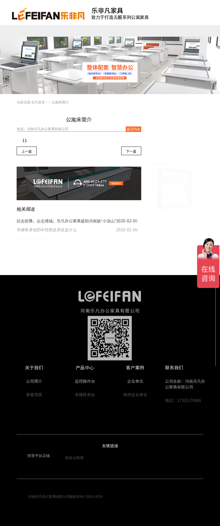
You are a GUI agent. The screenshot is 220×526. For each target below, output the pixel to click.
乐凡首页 (12, 31)
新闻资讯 (182, 31)
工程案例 (133, 31)
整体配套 (109, 31)
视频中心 (157, 31)
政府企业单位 (135, 396)
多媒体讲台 (85, 396)
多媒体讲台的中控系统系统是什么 (47, 231)
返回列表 (133, 129)
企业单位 (135, 383)
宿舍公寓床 (74, 459)
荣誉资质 (34, 396)
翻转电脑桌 (85, 31)
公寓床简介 (60, 102)
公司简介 (34, 383)
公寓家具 (60, 31)
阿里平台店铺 (39, 457)
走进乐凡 (206, 31)
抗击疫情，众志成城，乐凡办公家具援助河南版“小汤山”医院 (70, 222)
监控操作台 (37, 31)
